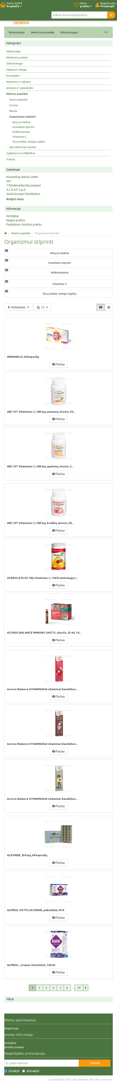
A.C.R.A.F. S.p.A (15, 189)
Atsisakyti (30, 1071)
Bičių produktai (21, 122)
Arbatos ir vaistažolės (19, 87)
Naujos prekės (15, 220)
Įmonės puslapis (14, 1047)
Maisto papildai (17, 93)
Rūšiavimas (18, 307)
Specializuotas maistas (22, 147)
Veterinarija (16, 32)
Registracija (11, 1028)
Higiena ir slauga (16, 69)
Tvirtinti (94, 1063)
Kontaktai (12, 216)
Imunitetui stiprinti (23, 127)
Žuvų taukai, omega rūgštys (28, 141)
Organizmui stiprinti (22, 116)
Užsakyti (11, 1071)
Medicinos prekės (42, 32)
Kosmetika (12, 75)
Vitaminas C (19, 136)
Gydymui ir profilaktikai (20, 153)
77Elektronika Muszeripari (23, 185)
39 (79, 987)
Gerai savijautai (18, 99)
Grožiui (13, 105)
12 (43, 307)
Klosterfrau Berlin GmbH (22, 177)
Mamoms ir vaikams (18, 81)
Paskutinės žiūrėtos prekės (24, 224)
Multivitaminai (21, 132)
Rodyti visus (15, 199)
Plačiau (58, 364)
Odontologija (69, 32)
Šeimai (13, 111)
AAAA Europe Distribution (23, 194)
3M (8, 181)
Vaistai (10, 159)
